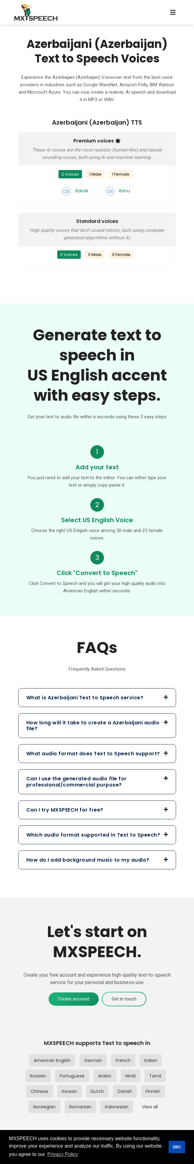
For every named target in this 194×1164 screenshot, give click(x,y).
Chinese (39, 1091)
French (123, 1060)
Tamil (155, 1076)
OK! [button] (177, 1147)
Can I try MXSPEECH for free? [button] (97, 809)
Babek (74, 191)
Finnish (153, 1091)
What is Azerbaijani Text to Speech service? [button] (97, 697)
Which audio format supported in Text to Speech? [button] (97, 834)
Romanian (80, 1107)
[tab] (97, 697)
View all (150, 1107)
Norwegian (44, 1107)
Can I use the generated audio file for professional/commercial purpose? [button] (97, 781)
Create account (73, 999)
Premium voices (97, 140)
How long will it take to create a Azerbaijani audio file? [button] (97, 725)
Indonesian (116, 1107)
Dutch (97, 1091)
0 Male (94, 255)
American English (52, 1060)
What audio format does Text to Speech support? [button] (97, 753)
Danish (125, 1091)
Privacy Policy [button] (62, 1154)
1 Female (120, 174)
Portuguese (72, 1076)
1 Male (95, 174)
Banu (117, 191)
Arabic (105, 1076)
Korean (69, 1091)
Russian (38, 1076)
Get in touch (124, 999)
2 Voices (70, 174)
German (93, 1060)
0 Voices (69, 255)
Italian (150, 1060)
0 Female (121, 255)
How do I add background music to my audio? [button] (97, 859)
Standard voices (97, 221)
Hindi (130, 1076)
